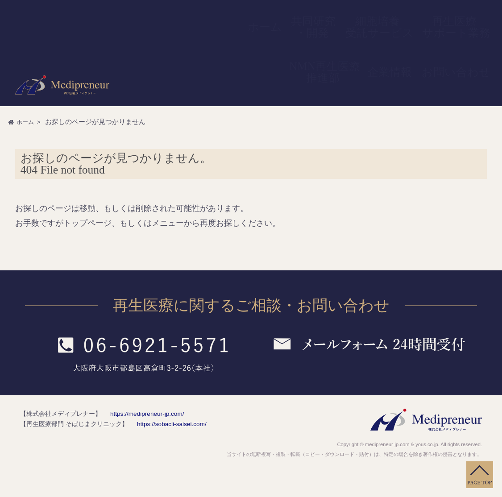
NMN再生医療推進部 (399, 15)
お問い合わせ (471, 15)
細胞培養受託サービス (317, 15)
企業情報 (435, 15)
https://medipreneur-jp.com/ (140, 413)
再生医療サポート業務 (357, 15)
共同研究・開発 (281, 15)
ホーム (254, 15)
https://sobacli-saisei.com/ (165, 423)
